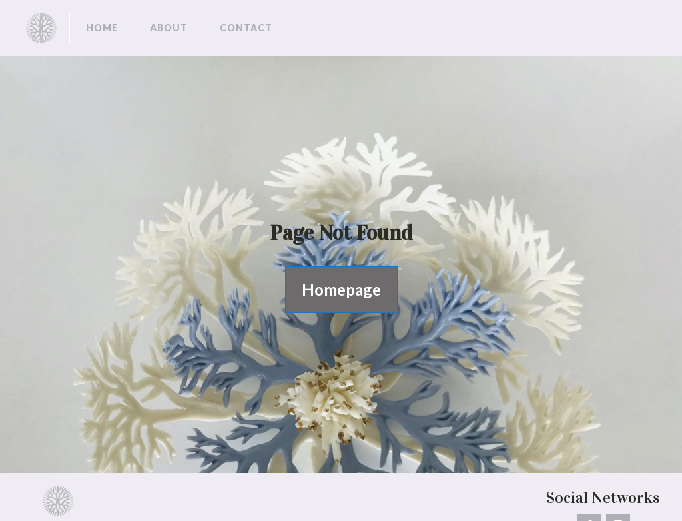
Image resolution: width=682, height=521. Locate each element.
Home (102, 27)
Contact (246, 27)
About (169, 27)
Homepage (341, 289)
